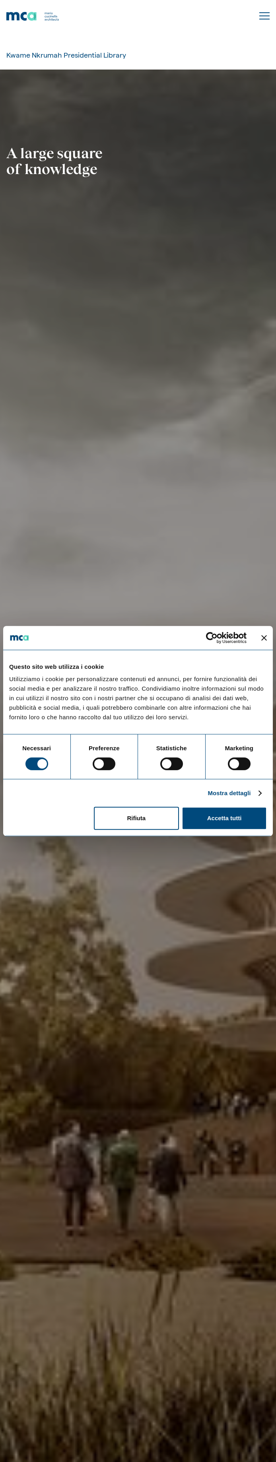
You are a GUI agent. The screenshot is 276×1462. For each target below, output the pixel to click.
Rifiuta (136, 818)
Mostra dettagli (229, 793)
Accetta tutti (224, 818)
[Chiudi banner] (264, 638)
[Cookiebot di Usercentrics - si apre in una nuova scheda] (212, 638)
